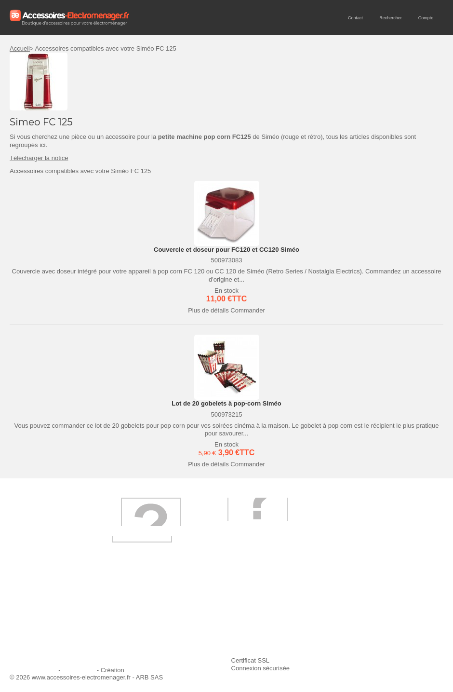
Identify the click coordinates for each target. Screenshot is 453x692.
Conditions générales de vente (205, 629)
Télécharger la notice (39, 158)
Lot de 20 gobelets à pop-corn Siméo (226, 403)
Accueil (20, 48)
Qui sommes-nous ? (43, 603)
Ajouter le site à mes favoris (349, 603)
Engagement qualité (43, 629)
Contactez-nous (37, 642)
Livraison (175, 603)
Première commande (44, 616)
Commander (247, 310)
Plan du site (78, 670)
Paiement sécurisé (189, 616)
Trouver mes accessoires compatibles (215, 642)
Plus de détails (208, 310)
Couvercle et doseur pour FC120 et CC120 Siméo (226, 249)
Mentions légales (33, 670)
